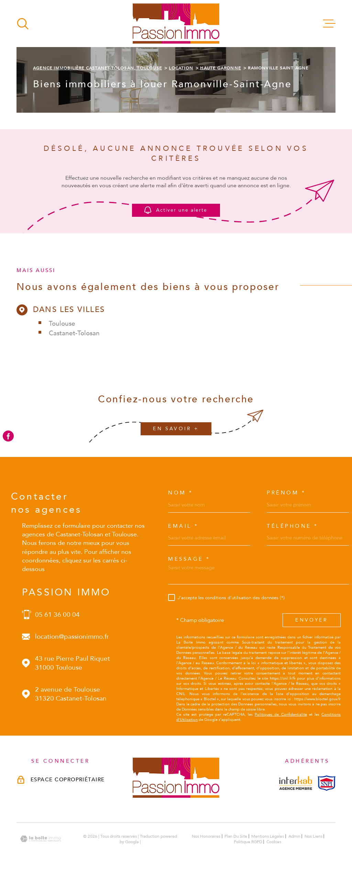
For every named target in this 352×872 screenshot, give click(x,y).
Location (181, 68)
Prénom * (286, 492)
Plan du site (235, 836)
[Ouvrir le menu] (329, 24)
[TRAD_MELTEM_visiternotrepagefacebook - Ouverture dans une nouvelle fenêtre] (8, 436)
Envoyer (311, 620)
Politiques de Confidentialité (281, 714)
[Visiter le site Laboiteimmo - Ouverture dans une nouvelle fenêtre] (40, 839)
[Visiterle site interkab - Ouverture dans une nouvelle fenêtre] (295, 783)
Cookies (273, 842)
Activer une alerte (176, 210)
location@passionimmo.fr (72, 636)
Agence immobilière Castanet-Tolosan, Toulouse (97, 68)
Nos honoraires (206, 836)
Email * (183, 526)
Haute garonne (220, 68)
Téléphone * (292, 526)
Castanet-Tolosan (74, 333)
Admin (294, 836)
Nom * (180, 492)
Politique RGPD (248, 842)
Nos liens (313, 836)
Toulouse (62, 323)
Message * (189, 559)
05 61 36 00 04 (57, 614)
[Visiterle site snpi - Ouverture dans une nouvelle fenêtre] (327, 783)
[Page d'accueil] (176, 23)
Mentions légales (267, 836)
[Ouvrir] (22, 24)
